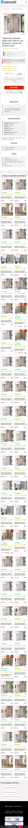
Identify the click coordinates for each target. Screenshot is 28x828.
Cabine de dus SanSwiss (17, 9)
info (12, 200)
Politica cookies (18, 813)
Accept (20, 826)
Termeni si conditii (11, 811)
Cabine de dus (6, 9)
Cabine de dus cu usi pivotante (11, 796)
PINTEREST (18, 806)
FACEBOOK (9, 806)
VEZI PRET (14, 87)
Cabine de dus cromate (9, 792)
